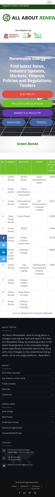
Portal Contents (9, 383)
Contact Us (7, 394)
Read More (44, 355)
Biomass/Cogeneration (12, 427)
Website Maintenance (23, 489)
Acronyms (36, 486)
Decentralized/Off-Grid (12, 433)
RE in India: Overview (11, 373)
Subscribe (6, 389)
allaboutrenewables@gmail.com (19, 465)
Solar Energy (7, 411)
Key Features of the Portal (13, 378)
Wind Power (7, 417)
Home (14, 486)
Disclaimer (24, 486)
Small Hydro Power (10, 422)
